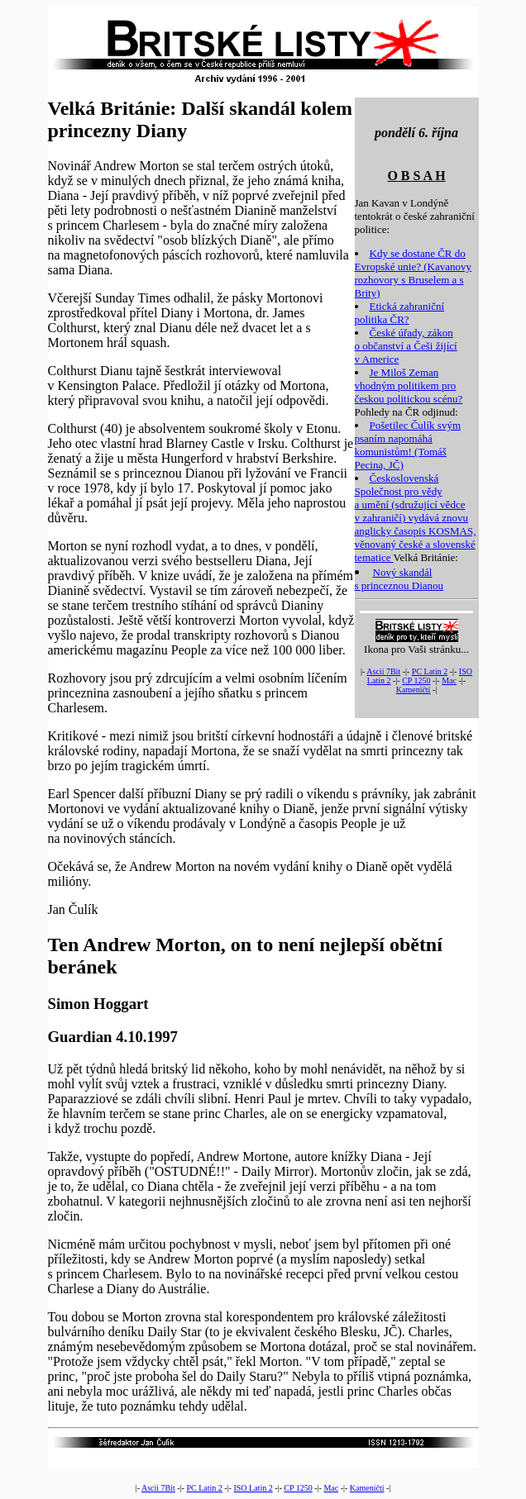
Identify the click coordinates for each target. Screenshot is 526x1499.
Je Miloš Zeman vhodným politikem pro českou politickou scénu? (409, 385)
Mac (449, 680)
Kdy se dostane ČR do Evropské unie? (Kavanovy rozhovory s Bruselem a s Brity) (413, 273)
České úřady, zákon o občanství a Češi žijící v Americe (406, 345)
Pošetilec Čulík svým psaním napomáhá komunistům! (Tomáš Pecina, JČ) (408, 445)
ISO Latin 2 (252, 1487)
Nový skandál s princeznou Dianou (399, 579)
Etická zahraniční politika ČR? (400, 313)
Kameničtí (413, 689)
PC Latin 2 (429, 671)
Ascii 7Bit (383, 671)
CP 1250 (416, 680)
